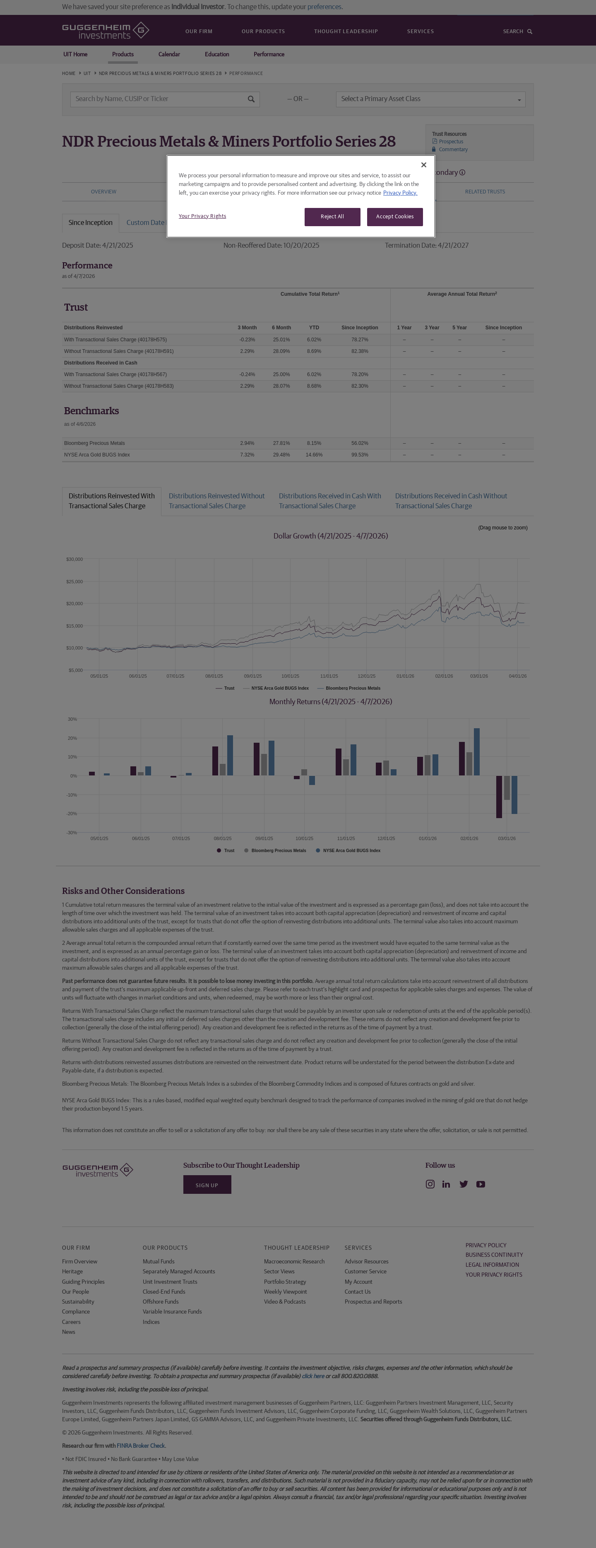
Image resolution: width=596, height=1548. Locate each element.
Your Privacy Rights (202, 216)
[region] (300, 196)
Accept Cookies (394, 217)
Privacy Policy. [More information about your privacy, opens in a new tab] (400, 193)
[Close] (424, 165)
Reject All (332, 217)
